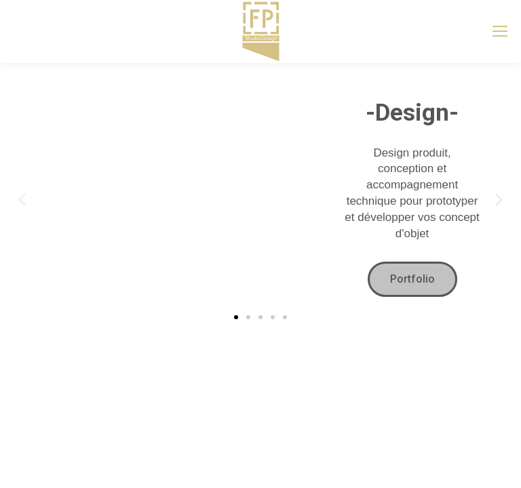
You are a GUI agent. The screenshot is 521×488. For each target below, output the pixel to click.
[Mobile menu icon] (500, 31)
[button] (22, 198)
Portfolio (412, 278)
